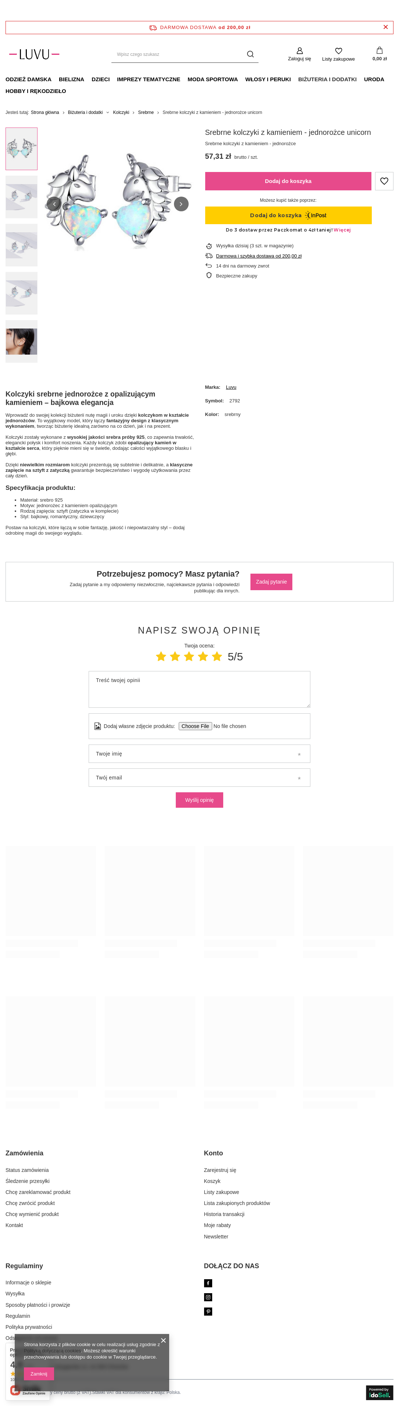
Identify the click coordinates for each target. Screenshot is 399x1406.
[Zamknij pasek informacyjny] (386, 27)
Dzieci (101, 79)
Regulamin (18, 1316)
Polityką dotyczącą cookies (52, 1350)
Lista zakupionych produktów (237, 1203)
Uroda (374, 79)
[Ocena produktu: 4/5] (203, 656)
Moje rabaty (217, 1225)
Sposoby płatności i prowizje (38, 1305)
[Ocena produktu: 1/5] (161, 656)
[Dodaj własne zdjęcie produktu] (227, 726)
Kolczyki (121, 112)
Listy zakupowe (338, 59)
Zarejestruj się (220, 1170)
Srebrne (146, 112)
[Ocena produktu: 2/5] (175, 656)
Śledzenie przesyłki (28, 1181)
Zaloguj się (299, 58)
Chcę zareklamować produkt (38, 1192)
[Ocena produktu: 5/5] (217, 656)
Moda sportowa (213, 79)
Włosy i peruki (268, 79)
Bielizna (71, 79)
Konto (213, 1153)
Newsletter (216, 1237)
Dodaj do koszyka (288, 181)
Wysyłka (15, 1293)
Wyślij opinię (199, 800)
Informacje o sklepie (28, 1282)
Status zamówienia (27, 1170)
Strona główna (45, 112)
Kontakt (14, 1225)
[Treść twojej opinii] (199, 689)
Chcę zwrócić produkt (30, 1203)
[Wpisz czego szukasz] (185, 54)
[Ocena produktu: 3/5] (189, 656)
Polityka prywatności (29, 1327)
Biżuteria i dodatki (327, 79)
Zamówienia (24, 1153)
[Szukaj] (250, 54)
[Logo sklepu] (34, 55)
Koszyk (212, 1181)
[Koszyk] (379, 54)
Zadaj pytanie (271, 582)
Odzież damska (28, 79)
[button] (54, 204)
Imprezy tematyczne (148, 79)
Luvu (231, 387)
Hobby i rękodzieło (36, 91)
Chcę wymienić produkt (32, 1214)
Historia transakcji (224, 1214)
